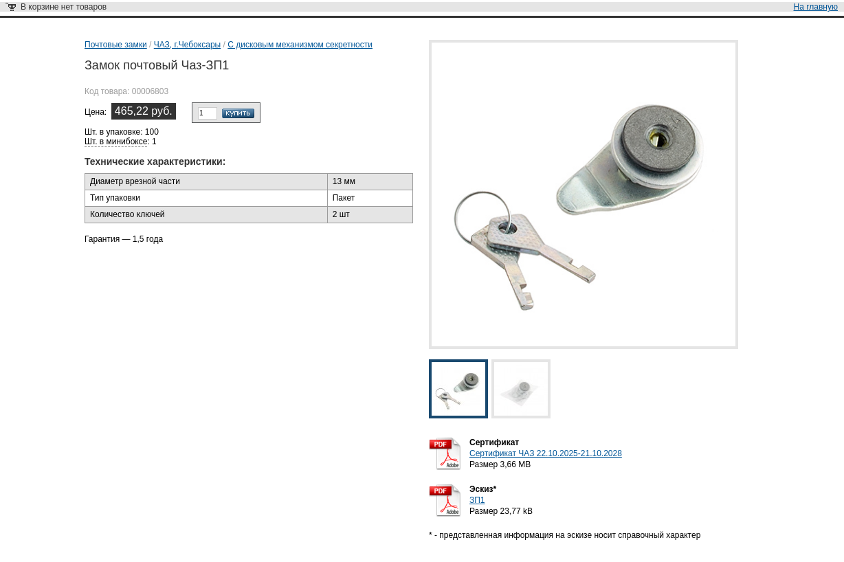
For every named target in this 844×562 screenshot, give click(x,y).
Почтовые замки (116, 44)
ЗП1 (477, 500)
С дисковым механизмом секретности (300, 44)
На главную (816, 7)
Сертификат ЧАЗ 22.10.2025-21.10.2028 (545, 453)
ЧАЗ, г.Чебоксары (187, 44)
